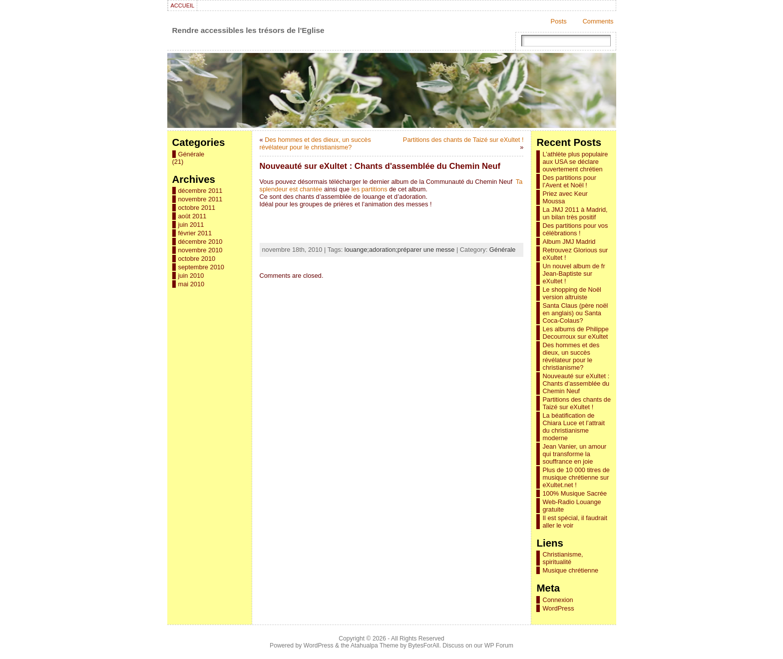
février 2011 (195, 233)
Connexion (557, 600)
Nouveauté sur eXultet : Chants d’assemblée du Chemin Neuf (575, 383)
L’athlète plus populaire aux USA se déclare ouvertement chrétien (575, 161)
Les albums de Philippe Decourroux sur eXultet (575, 332)
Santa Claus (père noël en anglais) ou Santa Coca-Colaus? (575, 313)
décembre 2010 (200, 241)
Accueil (183, 5)
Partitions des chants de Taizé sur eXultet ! (463, 139)
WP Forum (498, 645)
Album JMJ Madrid (568, 241)
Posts (559, 21)
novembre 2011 (200, 199)
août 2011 (192, 216)
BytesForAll (423, 645)
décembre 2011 (200, 190)
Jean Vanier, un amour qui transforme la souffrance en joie (574, 454)
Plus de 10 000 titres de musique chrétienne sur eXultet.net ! (575, 477)
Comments (598, 21)
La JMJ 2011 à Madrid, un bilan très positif (574, 213)
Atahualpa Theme (374, 645)
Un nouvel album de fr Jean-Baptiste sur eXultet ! (573, 273)
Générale (191, 154)
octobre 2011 (197, 207)
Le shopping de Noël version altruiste (571, 293)
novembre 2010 (200, 250)
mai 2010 (191, 284)
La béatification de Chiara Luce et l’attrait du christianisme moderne (573, 427)
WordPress (558, 608)
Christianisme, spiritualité (562, 558)
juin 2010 (191, 275)
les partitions (370, 189)
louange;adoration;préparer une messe (400, 249)
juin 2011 (191, 224)
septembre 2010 (201, 267)
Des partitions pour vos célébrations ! (575, 229)
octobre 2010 (197, 258)
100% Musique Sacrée (574, 493)
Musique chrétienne (570, 570)
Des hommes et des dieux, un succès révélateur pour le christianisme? (315, 143)
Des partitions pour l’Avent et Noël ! (569, 181)
